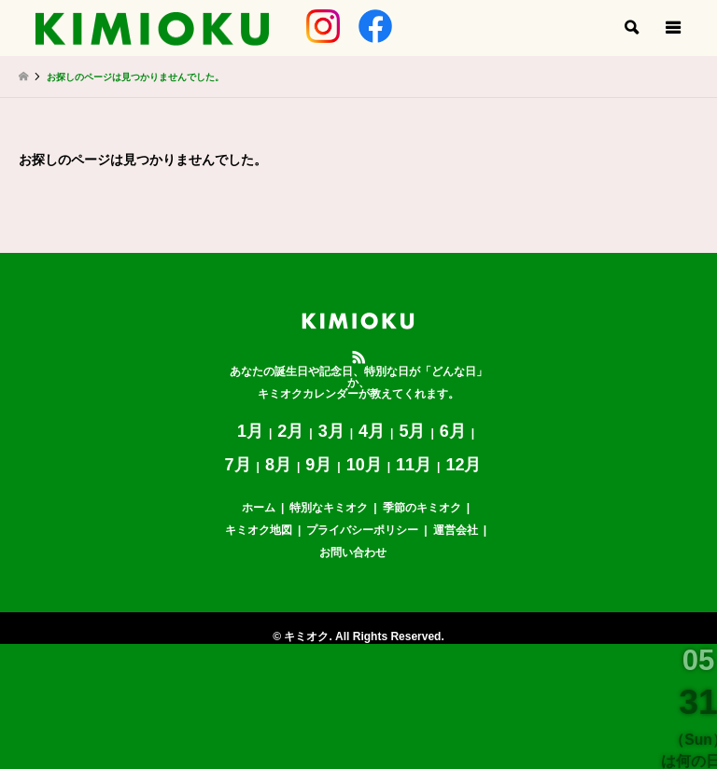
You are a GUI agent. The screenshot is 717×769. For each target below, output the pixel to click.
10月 (364, 464)
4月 (371, 431)
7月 (238, 464)
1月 (250, 431)
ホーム (258, 507)
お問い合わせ (353, 552)
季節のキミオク (422, 507)
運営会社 (455, 530)
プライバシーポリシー (362, 530)
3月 (331, 431)
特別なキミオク (328, 507)
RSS (358, 357)
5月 (412, 431)
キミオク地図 (258, 530)
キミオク (306, 636)
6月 (453, 431)
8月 (278, 464)
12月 (463, 464)
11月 (413, 464)
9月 (318, 464)
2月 (290, 431)
